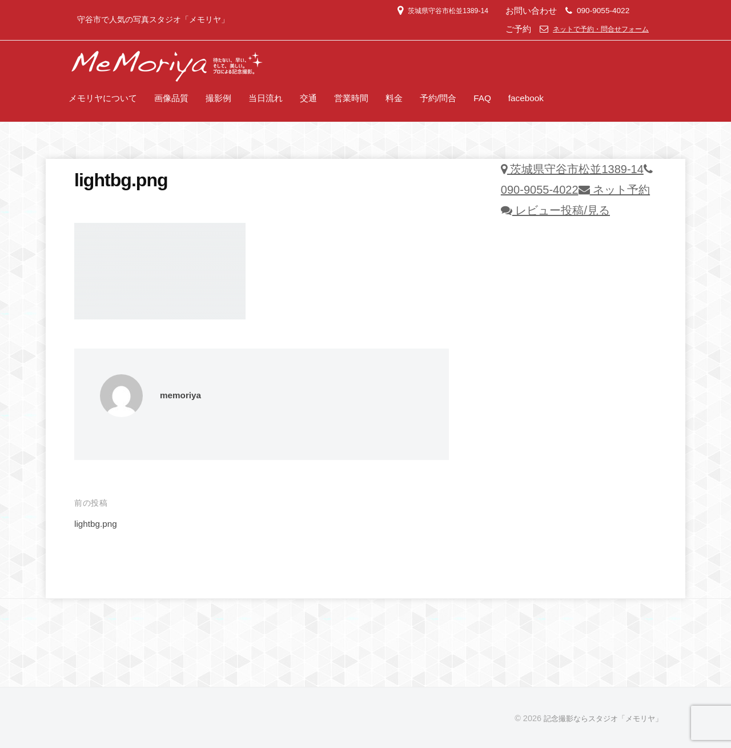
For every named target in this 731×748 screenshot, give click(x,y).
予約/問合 (438, 98)
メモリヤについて (103, 98)
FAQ (482, 98)
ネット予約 (614, 189)
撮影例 (218, 98)
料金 (394, 98)
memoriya (183, 395)
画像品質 (171, 98)
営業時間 (351, 98)
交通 (308, 98)
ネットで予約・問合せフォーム (593, 29)
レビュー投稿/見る (555, 210)
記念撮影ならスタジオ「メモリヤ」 (598, 718)
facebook (526, 98)
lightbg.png (98, 523)
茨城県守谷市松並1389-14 (426, 10)
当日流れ (265, 98)
